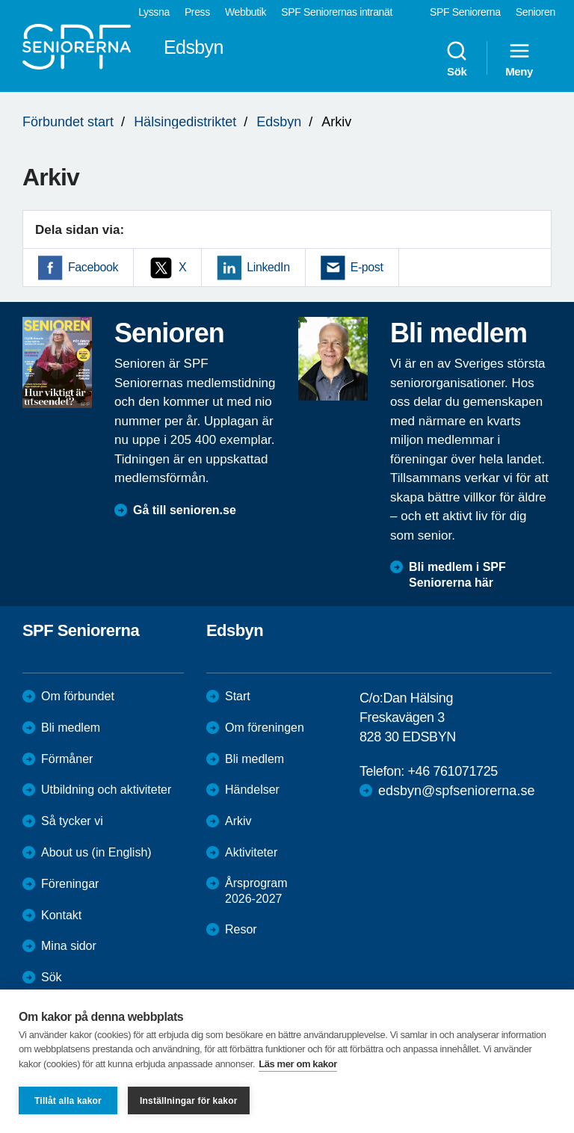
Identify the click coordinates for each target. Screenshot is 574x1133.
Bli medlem (70, 727)
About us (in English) (96, 852)
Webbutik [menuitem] (245, 12)
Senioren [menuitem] (535, 12)
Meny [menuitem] (519, 58)
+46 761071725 (452, 771)
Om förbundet (77, 696)
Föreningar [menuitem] (70, 883)
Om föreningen (264, 727)
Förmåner (67, 759)
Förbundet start (68, 122)
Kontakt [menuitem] (61, 915)
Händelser (252, 789)
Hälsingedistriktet (185, 122)
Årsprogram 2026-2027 (256, 891)
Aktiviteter (251, 852)
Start (237, 696)
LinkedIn (268, 267)
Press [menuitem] (197, 12)
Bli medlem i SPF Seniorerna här (457, 575)
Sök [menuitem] (456, 58)
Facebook (93, 267)
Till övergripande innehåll (0, 0)
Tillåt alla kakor (68, 1101)
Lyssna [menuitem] (154, 12)
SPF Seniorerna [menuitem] (465, 12)
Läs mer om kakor (298, 1063)
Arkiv (238, 821)
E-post (367, 267)
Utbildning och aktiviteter (106, 789)
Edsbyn (278, 122)
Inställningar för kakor (189, 1101)
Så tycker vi (72, 821)
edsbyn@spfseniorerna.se (456, 790)
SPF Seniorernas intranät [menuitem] (336, 12)
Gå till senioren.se (184, 510)
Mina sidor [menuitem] (68, 945)
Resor (241, 929)
